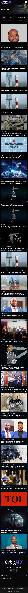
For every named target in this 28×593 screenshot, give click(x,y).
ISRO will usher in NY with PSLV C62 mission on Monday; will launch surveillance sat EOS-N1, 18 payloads (13, 271)
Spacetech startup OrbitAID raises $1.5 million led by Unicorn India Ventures (12, 441)
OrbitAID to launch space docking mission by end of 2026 (13, 69)
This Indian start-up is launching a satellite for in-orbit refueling (14, 227)
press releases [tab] (21, 17)
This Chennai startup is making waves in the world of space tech (14, 489)
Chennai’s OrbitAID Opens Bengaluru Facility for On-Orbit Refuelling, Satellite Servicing (14, 390)
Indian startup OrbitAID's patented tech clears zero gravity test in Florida (12, 467)
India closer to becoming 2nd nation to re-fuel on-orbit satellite (14, 91)
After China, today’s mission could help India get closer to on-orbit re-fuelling (13, 134)
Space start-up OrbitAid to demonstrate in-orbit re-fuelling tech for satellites (14, 182)
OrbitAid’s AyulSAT (6, 113)
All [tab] (4, 17)
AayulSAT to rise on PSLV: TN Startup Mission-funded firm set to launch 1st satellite (12, 316)
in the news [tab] (7, 20)
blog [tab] (11, 17)
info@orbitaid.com (14, 567)
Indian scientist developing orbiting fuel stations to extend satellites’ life (13, 553)
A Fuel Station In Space (7, 510)
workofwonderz (16, 591)
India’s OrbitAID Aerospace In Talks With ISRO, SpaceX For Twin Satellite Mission (12, 46)
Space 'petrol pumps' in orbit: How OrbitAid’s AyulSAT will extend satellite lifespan (14, 204)
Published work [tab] (19, 20)
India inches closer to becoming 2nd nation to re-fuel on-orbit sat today (14, 156)
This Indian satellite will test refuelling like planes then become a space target (13, 249)
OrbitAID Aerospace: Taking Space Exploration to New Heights (11, 531)
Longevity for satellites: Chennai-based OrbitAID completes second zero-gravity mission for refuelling (13, 416)
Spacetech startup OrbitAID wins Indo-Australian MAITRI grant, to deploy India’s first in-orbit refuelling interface (13, 342)
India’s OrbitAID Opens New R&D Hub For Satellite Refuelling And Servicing (12, 367)
